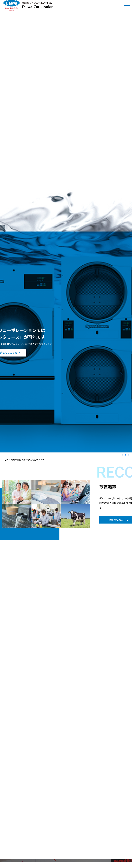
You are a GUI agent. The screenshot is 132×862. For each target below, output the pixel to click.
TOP (5, 459)
